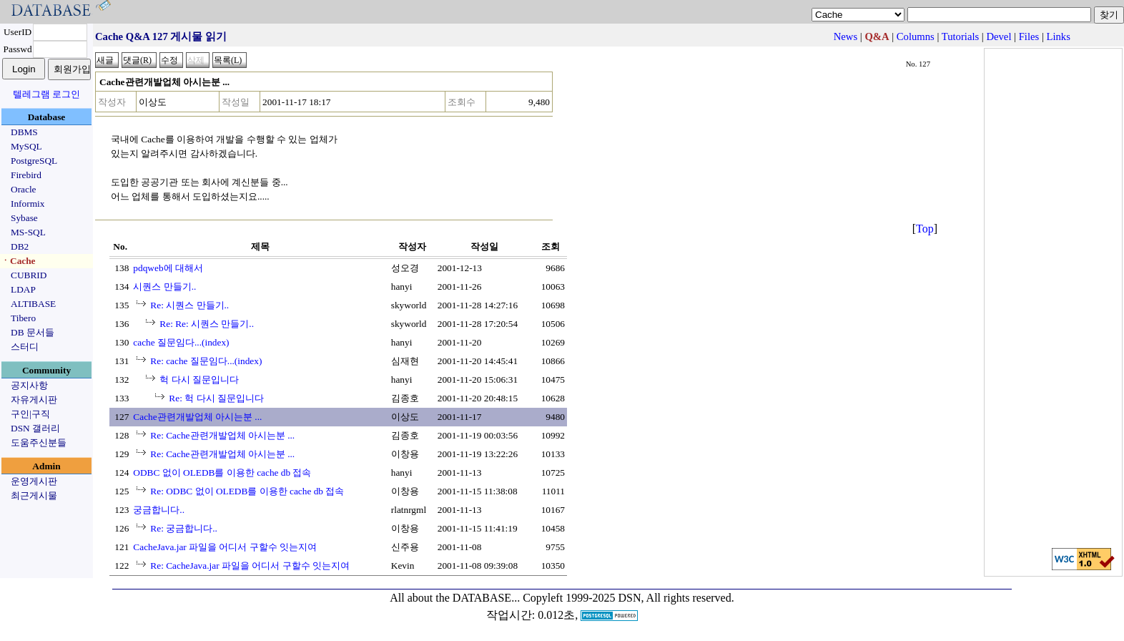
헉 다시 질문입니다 (199, 379)
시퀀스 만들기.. (164, 286)
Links (1058, 36)
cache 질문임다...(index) (181, 342)
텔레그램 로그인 (46, 94)
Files (1029, 36)
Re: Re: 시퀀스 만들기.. (206, 323)
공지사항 (29, 385)
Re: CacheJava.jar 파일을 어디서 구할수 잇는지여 (250, 565)
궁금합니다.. (158, 509)
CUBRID (28, 275)
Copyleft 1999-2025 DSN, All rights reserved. (628, 598)
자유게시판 (34, 399)
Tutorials (960, 36)
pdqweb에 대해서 (168, 268)
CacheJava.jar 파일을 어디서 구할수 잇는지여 (225, 547)
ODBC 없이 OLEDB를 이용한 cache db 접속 (222, 472)
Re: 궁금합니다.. (183, 528)
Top (925, 228)
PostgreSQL (34, 160)
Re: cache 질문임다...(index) (206, 361)
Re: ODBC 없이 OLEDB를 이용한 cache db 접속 (247, 491)
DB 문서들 (32, 332)
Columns (916, 36)
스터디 (25, 346)
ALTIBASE (33, 303)
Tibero (23, 318)
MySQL (26, 146)
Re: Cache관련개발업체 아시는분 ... (222, 435)
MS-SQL (28, 232)
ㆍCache (18, 260)
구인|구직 (30, 413)
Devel (998, 36)
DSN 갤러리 (35, 428)
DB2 (20, 246)
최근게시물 (34, 495)
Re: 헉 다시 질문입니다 (216, 398)
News (845, 36)
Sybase (24, 217)
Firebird (26, 175)
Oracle (23, 189)
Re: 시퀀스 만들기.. (189, 305)
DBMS (24, 132)
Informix (27, 203)
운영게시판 (34, 481)
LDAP (23, 289)
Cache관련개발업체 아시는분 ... (197, 416)
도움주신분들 (38, 442)
